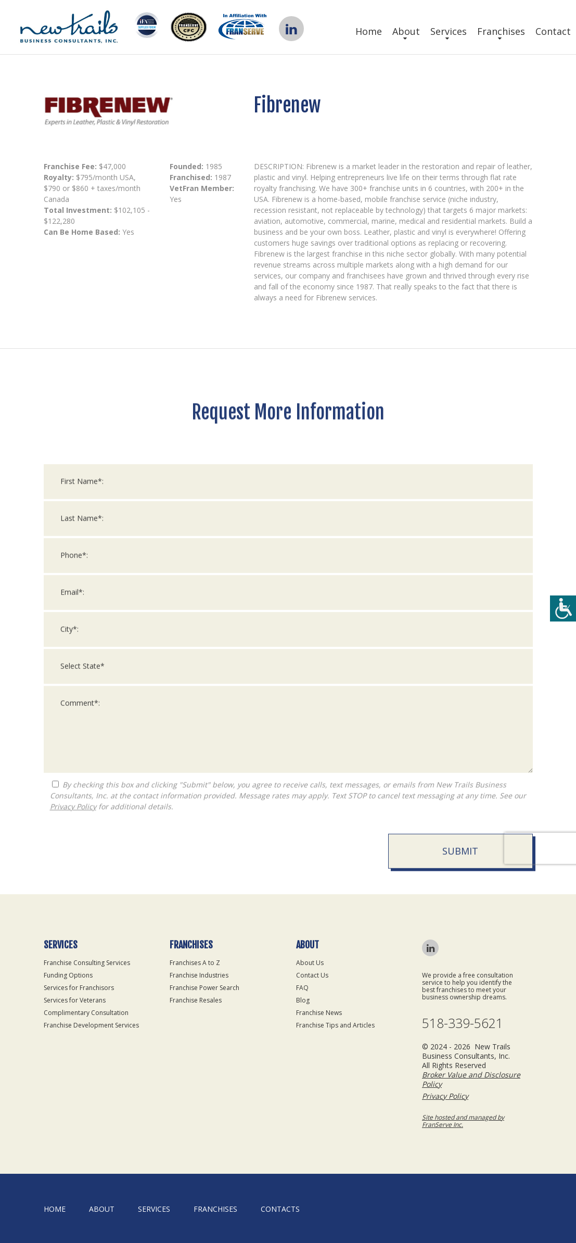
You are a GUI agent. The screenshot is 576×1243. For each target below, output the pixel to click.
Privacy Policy (73, 1156)
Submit (460, 1201)
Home (368, 31)
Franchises (501, 31)
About (406, 31)
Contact (553, 31)
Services (448, 31)
